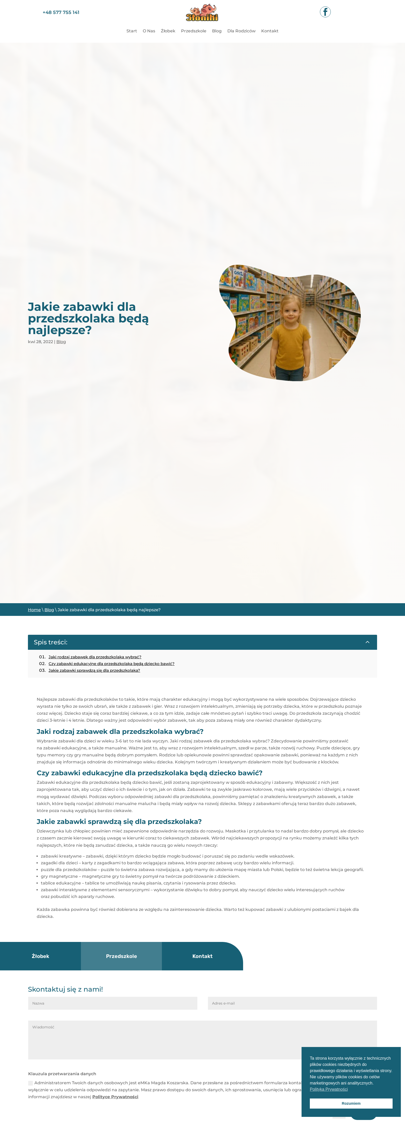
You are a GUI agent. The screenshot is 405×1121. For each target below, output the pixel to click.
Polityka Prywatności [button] (329, 1089)
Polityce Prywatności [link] (115, 1096)
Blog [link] (217, 31)
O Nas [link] (149, 31)
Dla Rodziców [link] (241, 31)
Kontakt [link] (270, 31)
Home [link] (34, 609)
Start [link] (131, 31)
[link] (202, 24)
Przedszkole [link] (193, 31)
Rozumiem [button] (351, 1103)
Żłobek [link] (168, 31)
